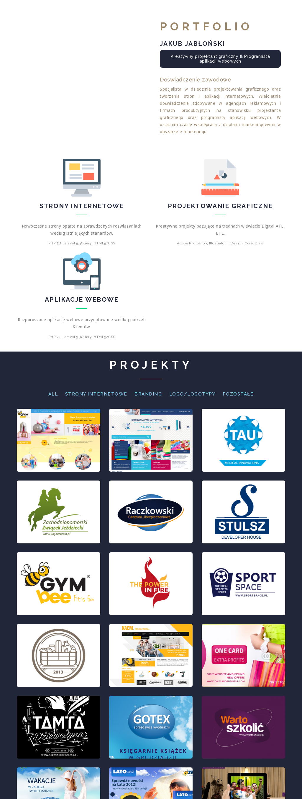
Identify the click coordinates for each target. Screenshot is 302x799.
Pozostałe (238, 394)
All (53, 394)
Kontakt (267, 11)
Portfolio (227, 11)
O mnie (190, 11)
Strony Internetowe (96, 394)
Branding (148, 394)
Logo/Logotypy (192, 394)
